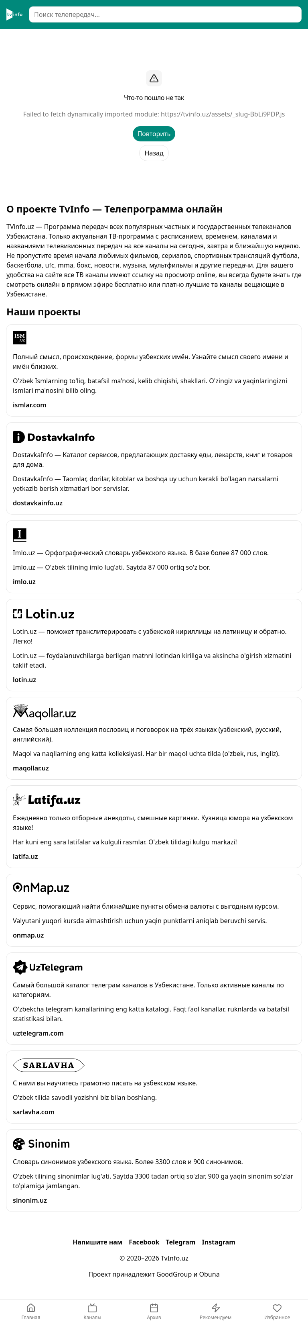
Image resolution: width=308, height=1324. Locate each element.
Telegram (180, 1242)
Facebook (144, 1242)
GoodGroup (174, 1274)
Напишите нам (97, 1242)
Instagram (218, 1242)
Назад (153, 153)
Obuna (209, 1274)
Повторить (154, 133)
